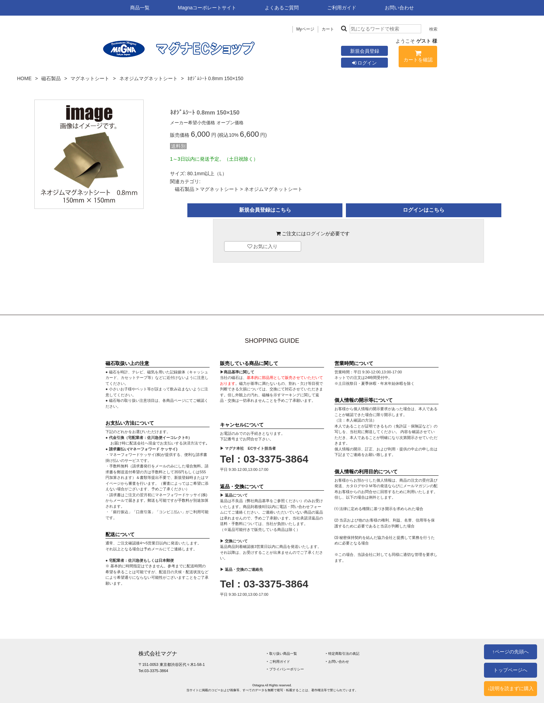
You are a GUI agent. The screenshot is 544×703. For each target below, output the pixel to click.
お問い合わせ (399, 7)
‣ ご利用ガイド (278, 661)
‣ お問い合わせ (337, 661)
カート (328, 29)
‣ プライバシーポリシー (285, 669)
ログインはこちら (423, 210)
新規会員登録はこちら (265, 210)
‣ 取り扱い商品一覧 (282, 653)
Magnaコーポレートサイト (207, 7)
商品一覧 (140, 7)
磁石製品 (51, 78)
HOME (24, 78)
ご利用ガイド (341, 7)
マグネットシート (89, 78)
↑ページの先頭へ (510, 651)
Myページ (305, 29)
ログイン (364, 63)
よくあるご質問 (282, 7)
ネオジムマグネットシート (148, 78)
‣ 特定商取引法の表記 (342, 653)
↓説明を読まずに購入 (510, 688)
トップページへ (510, 670)
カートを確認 (418, 57)
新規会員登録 (364, 51)
